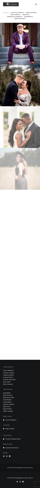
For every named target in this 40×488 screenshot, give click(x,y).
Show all (6, 12)
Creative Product (8, 377)
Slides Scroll (6, 406)
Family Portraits (31, 12)
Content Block (7, 402)
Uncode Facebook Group (12, 439)
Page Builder (7, 393)
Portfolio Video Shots (9, 379)
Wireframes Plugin (8, 397)
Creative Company (8, 373)
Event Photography (17, 12)
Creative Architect (8, 375)
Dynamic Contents (8, 404)
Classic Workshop (8, 370)
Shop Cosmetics (8, 384)
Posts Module (7, 400)
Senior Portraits (20, 18)
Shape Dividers (7, 409)
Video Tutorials (9, 428)
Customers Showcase (12, 448)
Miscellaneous (15, 14)
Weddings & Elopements (14, 16)
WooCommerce (8, 395)
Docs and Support (11, 420)
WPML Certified (8, 411)
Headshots (25, 14)
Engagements (28, 16)
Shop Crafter (7, 382)
